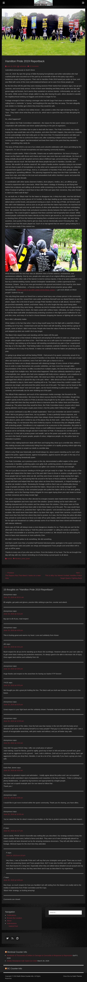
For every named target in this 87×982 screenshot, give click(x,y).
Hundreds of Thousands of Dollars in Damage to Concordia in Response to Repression (39, 955)
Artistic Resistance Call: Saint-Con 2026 (22, 961)
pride (23, 558)
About (9, 921)
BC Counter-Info (14, 968)
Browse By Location (14, 918)
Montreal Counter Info (17, 952)
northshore (22, 66)
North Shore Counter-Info (25, 976)
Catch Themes (77, 976)
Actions (9, 558)
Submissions (12, 923)
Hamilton (18, 558)
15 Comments (34, 66)
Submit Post (13, 926)
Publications (11, 915)
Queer (28, 558)
